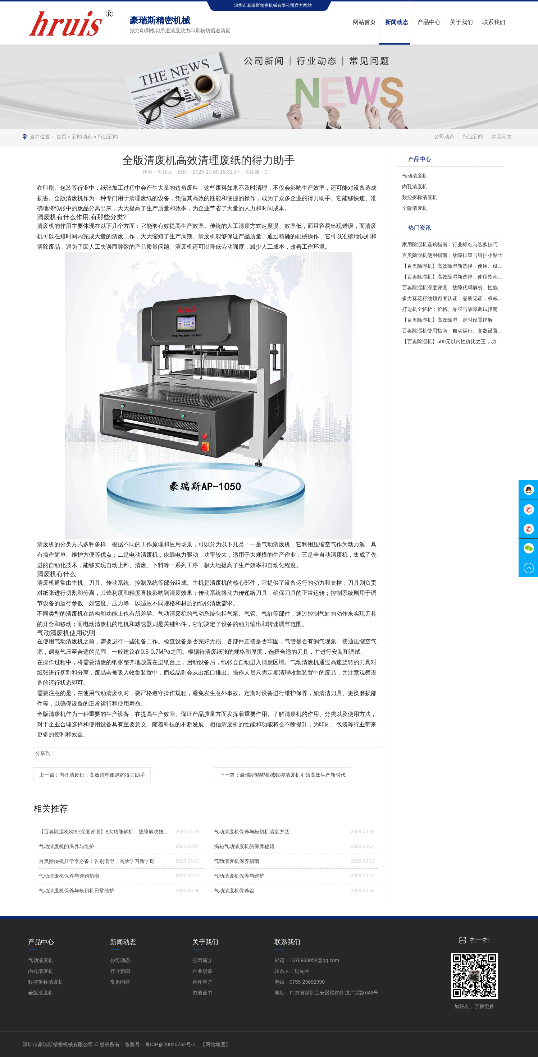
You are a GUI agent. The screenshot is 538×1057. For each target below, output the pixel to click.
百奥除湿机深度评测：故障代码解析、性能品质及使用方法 (452, 287)
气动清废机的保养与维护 (66, 846)
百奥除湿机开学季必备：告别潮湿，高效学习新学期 (97, 861)
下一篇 (283, 775)
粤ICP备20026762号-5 (170, 1044)
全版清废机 (414, 208)
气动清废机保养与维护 (239, 876)
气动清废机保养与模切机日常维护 (76, 890)
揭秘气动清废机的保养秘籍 (244, 846)
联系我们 (287, 942)
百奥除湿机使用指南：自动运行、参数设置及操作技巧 (452, 331)
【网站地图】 (215, 1044)
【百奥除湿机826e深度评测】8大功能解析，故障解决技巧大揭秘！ (105, 832)
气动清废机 (414, 176)
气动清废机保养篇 (234, 890)
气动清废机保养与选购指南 (69, 876)
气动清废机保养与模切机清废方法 (251, 832)
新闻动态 (82, 136)
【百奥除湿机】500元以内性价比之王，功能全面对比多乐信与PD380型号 (452, 341)
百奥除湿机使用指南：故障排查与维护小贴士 (452, 255)
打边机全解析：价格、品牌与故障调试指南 (450, 309)
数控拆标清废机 (419, 197)
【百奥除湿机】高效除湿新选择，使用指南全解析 (452, 277)
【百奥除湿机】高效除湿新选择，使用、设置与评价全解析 (452, 266)
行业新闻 (108, 136)
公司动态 (444, 136)
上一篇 (92, 775)
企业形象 (202, 971)
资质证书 (202, 993)
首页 (61, 136)
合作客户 (202, 982)
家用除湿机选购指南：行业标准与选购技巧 (450, 244)
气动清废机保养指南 (236, 861)
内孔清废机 (414, 186)
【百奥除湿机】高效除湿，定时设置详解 (447, 320)
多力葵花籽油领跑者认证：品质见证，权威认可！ (452, 298)
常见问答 (502, 136)
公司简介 (202, 960)
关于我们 (205, 942)
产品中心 (41, 942)
